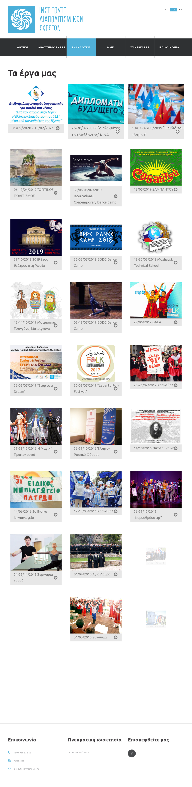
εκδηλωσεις (81, 47)
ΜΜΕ (110, 47)
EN (180, 9)
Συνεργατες (139, 47)
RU (165, 9)
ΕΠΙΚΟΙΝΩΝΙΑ (169, 47)
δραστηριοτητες (52, 47)
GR (173, 9)
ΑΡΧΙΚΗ (22, 47)
